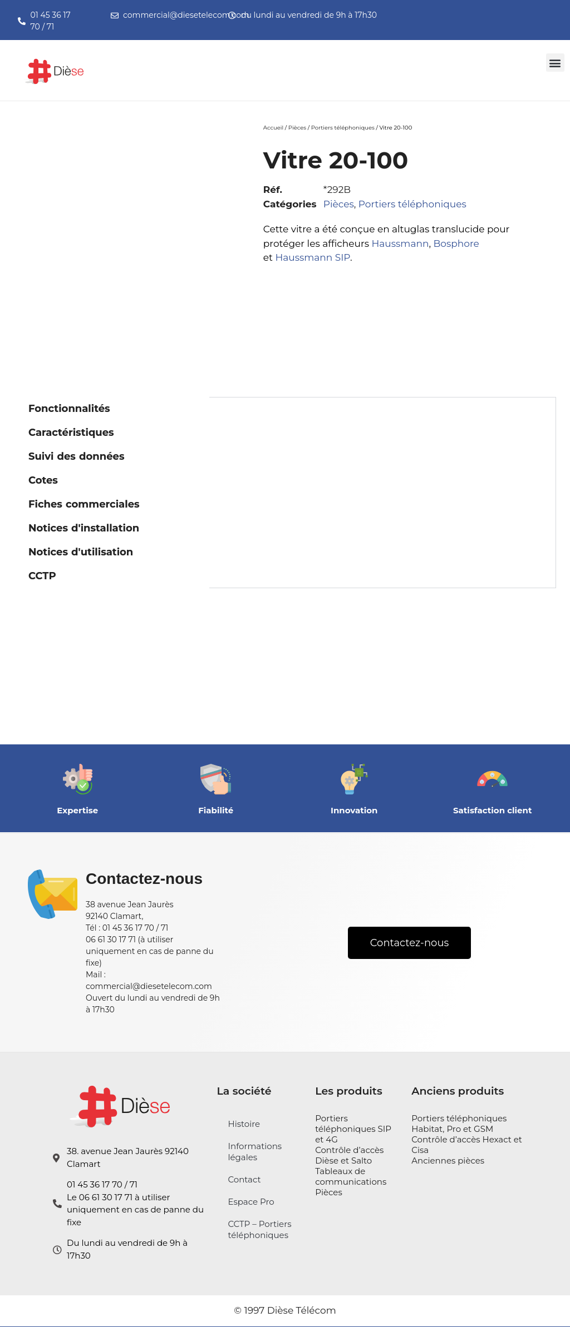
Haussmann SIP (312, 257)
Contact (244, 1179)
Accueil (273, 127)
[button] (555, 62)
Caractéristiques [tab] (71, 432)
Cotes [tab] (43, 480)
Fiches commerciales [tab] (84, 504)
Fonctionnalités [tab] (69, 408)
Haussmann (400, 243)
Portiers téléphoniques (343, 127)
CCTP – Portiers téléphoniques (259, 1229)
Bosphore (456, 243)
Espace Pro (251, 1201)
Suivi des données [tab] (76, 456)
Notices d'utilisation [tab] (80, 552)
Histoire (244, 1124)
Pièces (297, 127)
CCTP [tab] (42, 576)
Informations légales (255, 1151)
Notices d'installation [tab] (83, 528)
